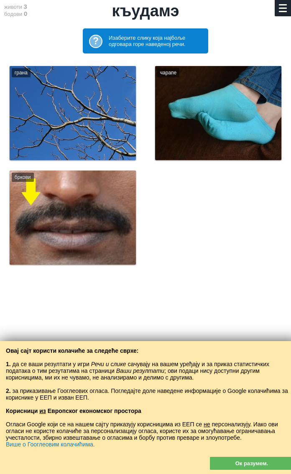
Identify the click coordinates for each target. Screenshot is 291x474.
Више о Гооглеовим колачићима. (50, 444)
